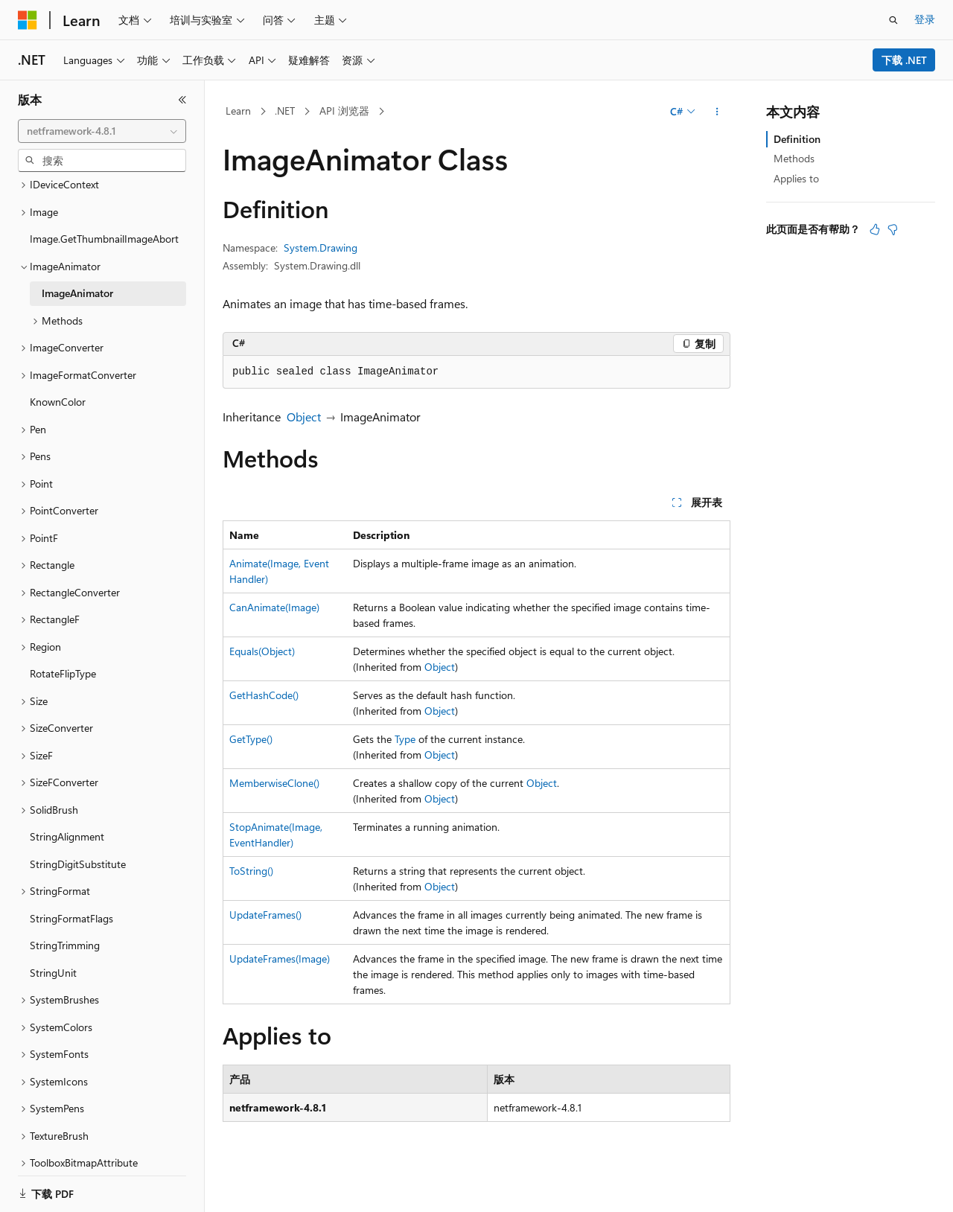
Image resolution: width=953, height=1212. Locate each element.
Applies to (796, 178)
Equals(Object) (262, 651)
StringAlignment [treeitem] (67, 818)
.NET (285, 110)
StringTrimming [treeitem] (65, 926)
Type (405, 739)
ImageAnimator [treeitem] (77, 274)
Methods (794, 158)
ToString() (251, 871)
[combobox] (102, 131)
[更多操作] (717, 112)
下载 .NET (904, 60)
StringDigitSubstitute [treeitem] (78, 845)
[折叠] (182, 99)
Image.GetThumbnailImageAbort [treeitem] (104, 220)
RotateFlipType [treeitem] (63, 655)
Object (304, 416)
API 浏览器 (344, 110)
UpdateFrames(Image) (279, 958)
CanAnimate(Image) (274, 607)
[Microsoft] (27, 20)
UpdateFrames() (265, 915)
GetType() (250, 739)
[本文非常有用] (875, 229)
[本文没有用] (893, 229)
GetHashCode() (264, 695)
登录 (924, 19)
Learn (238, 110)
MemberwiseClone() (274, 783)
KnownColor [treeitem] (58, 383)
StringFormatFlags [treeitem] (71, 900)
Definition (797, 139)
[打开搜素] (893, 20)
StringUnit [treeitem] (53, 954)
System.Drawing (320, 247)
